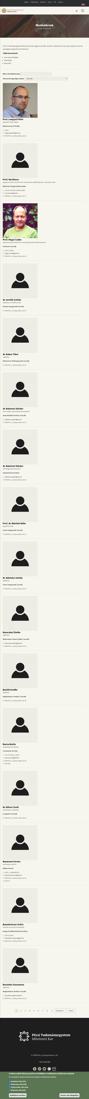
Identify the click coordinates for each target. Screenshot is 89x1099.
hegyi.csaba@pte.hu (12, 253)
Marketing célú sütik (19, 1084)
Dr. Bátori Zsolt (11, 807)
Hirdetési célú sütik (18, 1090)
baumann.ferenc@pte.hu (13, 875)
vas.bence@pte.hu (11, 193)
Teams (50, 2)
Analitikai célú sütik (18, 1081)
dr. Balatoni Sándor (13, 408)
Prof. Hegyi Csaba (12, 239)
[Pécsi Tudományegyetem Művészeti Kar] (13, 13)
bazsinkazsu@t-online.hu (13, 995)
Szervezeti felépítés (11, 57)
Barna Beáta (9, 744)
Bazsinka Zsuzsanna (13, 984)
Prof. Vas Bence (11, 179)
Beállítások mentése (18, 1095)
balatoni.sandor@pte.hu (13, 419)
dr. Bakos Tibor (10, 354)
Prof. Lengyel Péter (13, 119)
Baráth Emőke (10, 689)
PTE (55, 2)
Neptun (26, 2)
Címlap (40, 28)
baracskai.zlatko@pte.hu (13, 643)
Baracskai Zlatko (11, 632)
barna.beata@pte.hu (12, 758)
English (82, 4)
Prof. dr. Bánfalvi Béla (14, 523)
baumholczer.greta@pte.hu (14, 938)
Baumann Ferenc (12, 861)
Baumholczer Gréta (13, 924)
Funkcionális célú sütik (19, 1087)
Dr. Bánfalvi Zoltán (13, 577)
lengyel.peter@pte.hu (12, 133)
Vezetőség (8, 60)
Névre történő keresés (11, 74)
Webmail (43, 2)
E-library (60, 2)
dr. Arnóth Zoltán (12, 299)
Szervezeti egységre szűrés (13, 79)
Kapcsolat (7, 63)
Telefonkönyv (35, 2)
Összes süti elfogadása (69, 1095)
